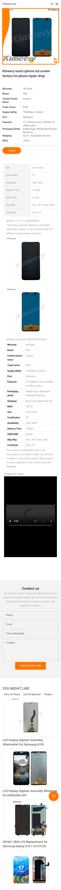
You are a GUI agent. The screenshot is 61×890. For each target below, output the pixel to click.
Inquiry (11, 150)
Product (48, 694)
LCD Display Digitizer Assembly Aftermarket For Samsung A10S (23, 742)
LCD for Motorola (32, 694)
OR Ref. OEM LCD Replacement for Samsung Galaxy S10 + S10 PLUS (25, 844)
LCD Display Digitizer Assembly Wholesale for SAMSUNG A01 (30, 793)
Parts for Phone (12, 694)
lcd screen (20, 220)
